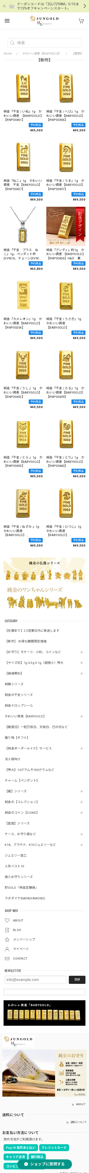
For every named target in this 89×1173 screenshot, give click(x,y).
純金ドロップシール (19, 705)
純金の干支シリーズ (19, 695)
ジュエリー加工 (16, 855)
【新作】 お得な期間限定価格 (26, 641)
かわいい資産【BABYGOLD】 (25, 716)
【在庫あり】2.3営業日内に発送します (32, 630)
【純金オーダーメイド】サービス (28, 748)
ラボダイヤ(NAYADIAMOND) (25, 898)
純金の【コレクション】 (22, 802)
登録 (77, 979)
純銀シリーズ (14, 684)
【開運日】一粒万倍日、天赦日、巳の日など (36, 727)
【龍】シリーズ (16, 791)
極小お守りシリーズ (19, 877)
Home (8, 53)
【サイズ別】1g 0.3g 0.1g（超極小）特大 (34, 663)
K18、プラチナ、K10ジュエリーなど (30, 845)
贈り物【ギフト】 (17, 737)
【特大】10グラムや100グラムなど (29, 770)
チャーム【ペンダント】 (22, 780)
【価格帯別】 (14, 673)
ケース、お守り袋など (20, 834)
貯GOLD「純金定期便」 (21, 887)
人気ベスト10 (14, 866)
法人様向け (13, 759)
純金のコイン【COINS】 (22, 812)
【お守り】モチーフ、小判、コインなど (33, 652)
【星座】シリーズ (17, 823)
